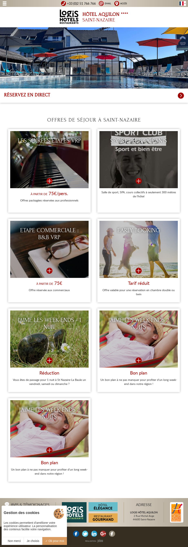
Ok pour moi (54, 541)
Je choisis (33, 541)
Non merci (12, 541)
